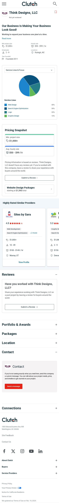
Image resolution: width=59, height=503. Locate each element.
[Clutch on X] (13, 451)
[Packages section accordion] (29, 333)
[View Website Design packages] (29, 189)
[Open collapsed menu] (4, 4)
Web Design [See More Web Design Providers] (12, 105)
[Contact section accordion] (29, 352)
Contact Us (6, 442)
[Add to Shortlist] (55, 12)
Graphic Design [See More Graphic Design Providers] (13, 116)
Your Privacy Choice (9, 488)
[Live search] (55, 4)
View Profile (24, 262)
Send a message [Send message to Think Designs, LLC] (13, 386)
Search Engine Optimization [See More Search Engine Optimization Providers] (18, 108)
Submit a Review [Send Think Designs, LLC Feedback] (28, 178)
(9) (21, 223)
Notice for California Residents (13, 492)
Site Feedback (8, 435)
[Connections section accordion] (29, 408)
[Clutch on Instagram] (22, 451)
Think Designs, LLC (23, 13)
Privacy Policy (7, 484)
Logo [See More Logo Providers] (10, 112)
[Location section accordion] (29, 342)
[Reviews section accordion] (29, 274)
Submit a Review (28, 307)
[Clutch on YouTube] (31, 451)
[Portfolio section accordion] (29, 324)
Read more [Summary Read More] (6, 38)
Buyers (5, 467)
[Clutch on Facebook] (4, 451)
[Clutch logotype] (9, 420)
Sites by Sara (22, 214)
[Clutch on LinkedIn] (40, 451)
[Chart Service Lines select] (29, 70)
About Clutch (7, 460)
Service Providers (9, 473)
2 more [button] (34, 233)
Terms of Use (6, 496)
